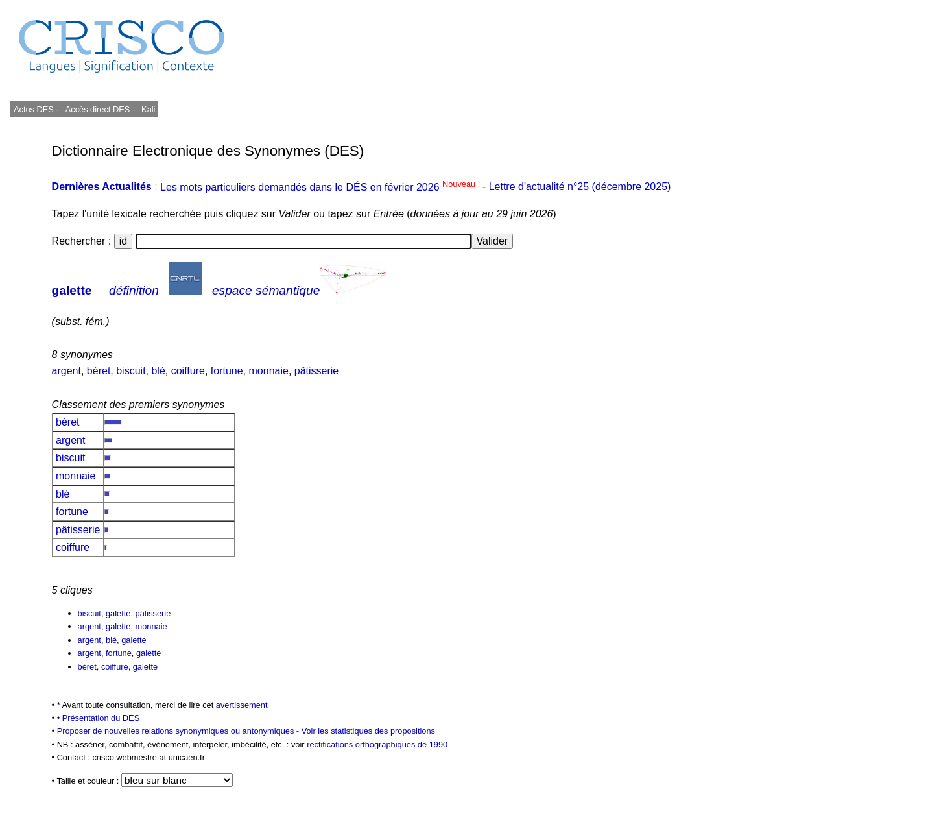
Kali (148, 109)
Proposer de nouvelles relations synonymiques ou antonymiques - (179, 731)
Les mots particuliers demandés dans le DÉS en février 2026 (321, 187)
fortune (227, 370)
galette (72, 290)
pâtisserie (316, 370)
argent (66, 370)
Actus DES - (36, 109)
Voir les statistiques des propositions (368, 731)
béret (98, 370)
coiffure (188, 370)
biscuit (130, 370)
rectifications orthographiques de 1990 (377, 744)
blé (158, 370)
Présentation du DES (101, 718)
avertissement (242, 705)
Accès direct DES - (100, 109)
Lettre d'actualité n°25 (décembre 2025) (580, 187)
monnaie (269, 370)
